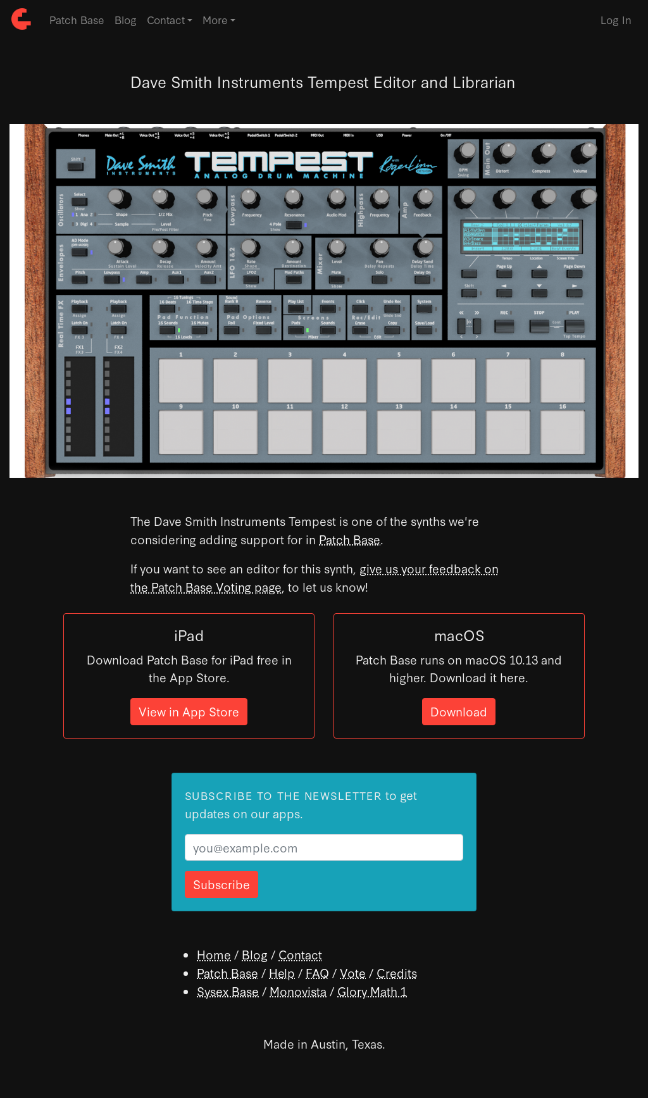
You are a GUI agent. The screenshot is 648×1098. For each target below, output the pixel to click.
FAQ (317, 972)
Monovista (298, 990)
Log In (616, 19)
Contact (300, 954)
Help (282, 972)
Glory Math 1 (372, 990)
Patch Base (76, 19)
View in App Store (189, 711)
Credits (397, 972)
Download (458, 711)
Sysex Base (228, 990)
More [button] (215, 19)
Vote (353, 972)
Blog (126, 19)
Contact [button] (166, 19)
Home (214, 954)
